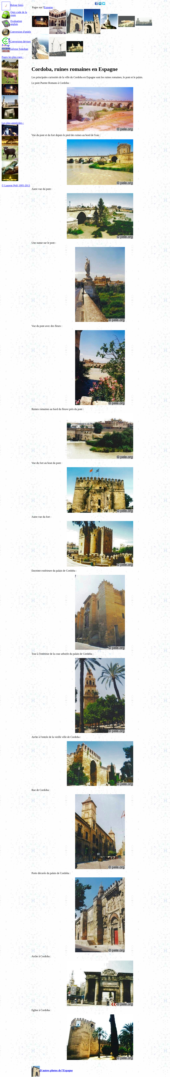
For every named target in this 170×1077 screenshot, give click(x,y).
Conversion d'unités (16, 31)
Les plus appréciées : (13, 123)
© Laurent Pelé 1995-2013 (16, 185)
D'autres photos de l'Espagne (52, 1070)
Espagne (48, 7)
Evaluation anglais (16, 23)
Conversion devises (16, 41)
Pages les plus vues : (13, 57)
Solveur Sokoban (15, 49)
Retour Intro (12, 5)
